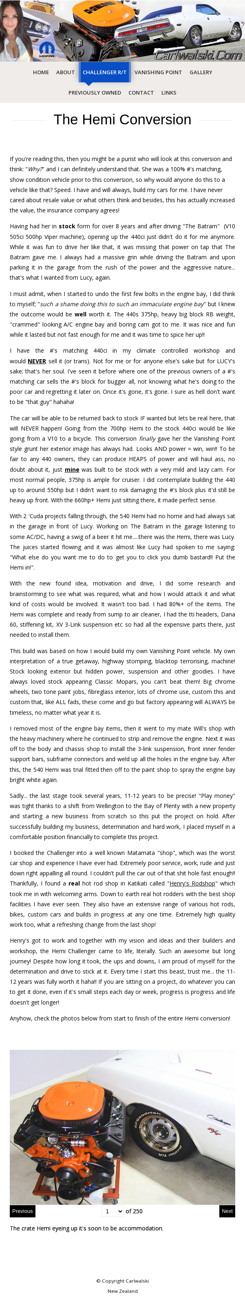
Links (169, 92)
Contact (141, 92)
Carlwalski (137, 1281)
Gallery (201, 72)
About (65, 72)
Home (41, 72)
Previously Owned (94, 92)
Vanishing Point (158, 72)
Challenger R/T (105, 72)
